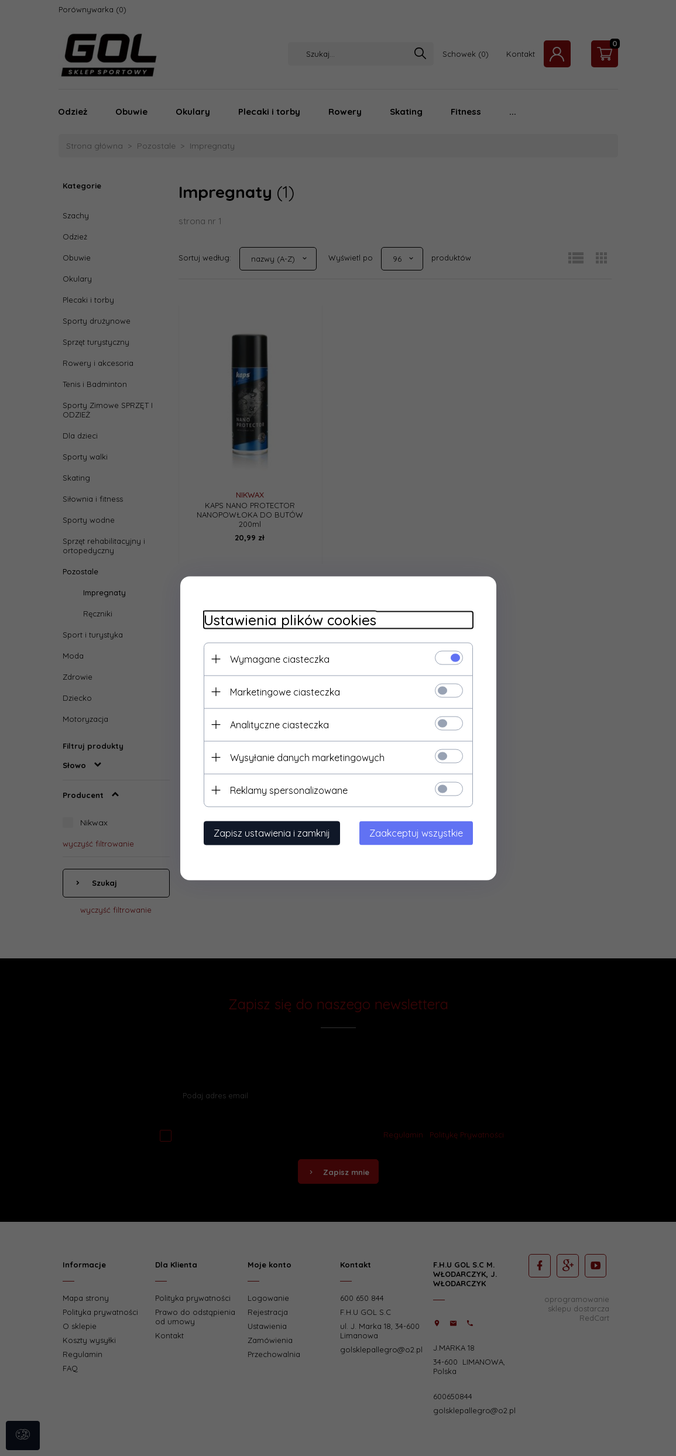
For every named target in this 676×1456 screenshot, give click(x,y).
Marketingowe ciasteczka (285, 691)
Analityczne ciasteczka (279, 724)
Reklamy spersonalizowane (289, 790)
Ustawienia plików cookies (290, 619)
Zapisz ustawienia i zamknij (272, 832)
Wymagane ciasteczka (280, 658)
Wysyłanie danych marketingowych (307, 757)
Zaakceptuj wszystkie (416, 832)
